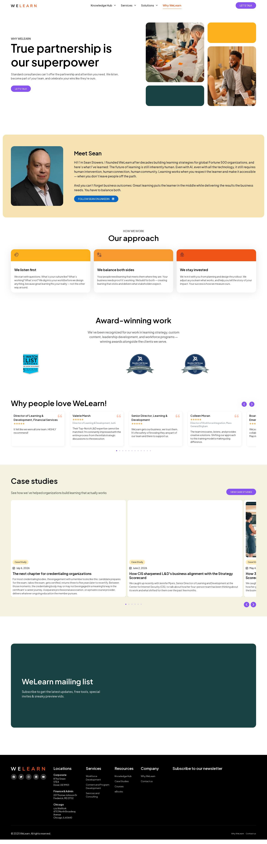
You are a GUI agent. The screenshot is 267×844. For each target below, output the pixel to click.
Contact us (147, 785)
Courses (119, 790)
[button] (244, 408)
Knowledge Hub (103, 5)
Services (128, 5)
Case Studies (122, 785)
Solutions (149, 5)
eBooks (119, 795)
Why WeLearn (172, 5)
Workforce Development (94, 782)
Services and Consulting (93, 799)
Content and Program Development (98, 791)
